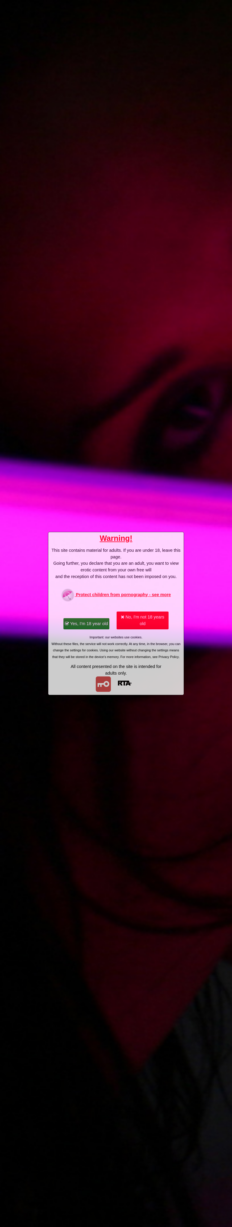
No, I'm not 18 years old (142, 620)
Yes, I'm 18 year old (86, 623)
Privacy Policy (169, 657)
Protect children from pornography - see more (116, 595)
